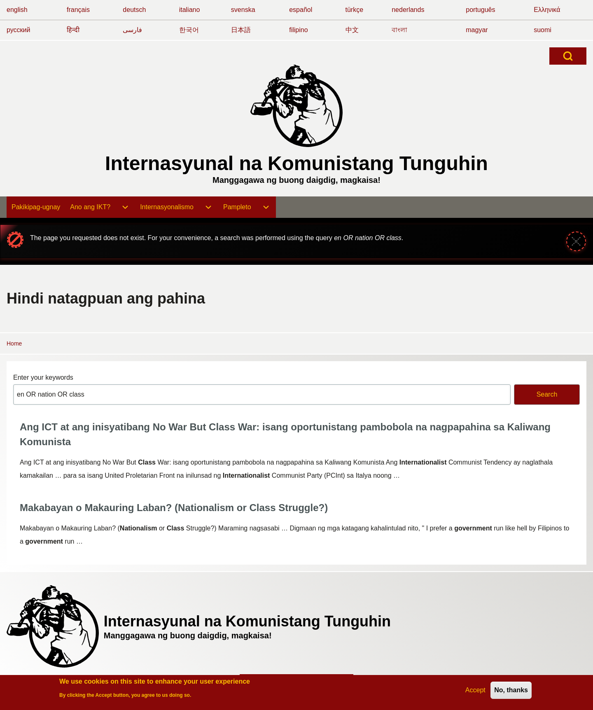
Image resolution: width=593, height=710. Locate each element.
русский (18, 29)
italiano (189, 9)
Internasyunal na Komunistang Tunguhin (296, 163)
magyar (477, 29)
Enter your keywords (43, 377)
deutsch (134, 9)
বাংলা (399, 29)
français (78, 9)
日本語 (241, 29)
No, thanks (511, 691)
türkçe (355, 9)
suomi (542, 29)
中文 (352, 29)
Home (14, 343)
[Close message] (576, 241)
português (480, 9)
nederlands (408, 9)
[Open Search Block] (567, 56)
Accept (475, 691)
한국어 (189, 29)
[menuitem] (36, 207)
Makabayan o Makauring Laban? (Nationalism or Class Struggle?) (174, 507)
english (17, 9)
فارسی (132, 29)
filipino (298, 29)
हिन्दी (73, 29)
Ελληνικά (547, 9)
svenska (243, 9)
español (300, 9)
